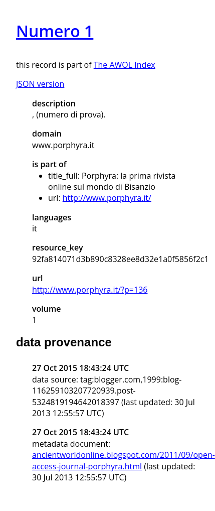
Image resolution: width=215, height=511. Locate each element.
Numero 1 (54, 31)
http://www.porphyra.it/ (107, 197)
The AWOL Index (124, 64)
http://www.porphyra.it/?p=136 (89, 289)
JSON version (40, 83)
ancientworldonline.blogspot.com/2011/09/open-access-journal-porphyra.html (123, 460)
